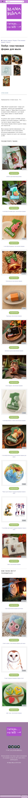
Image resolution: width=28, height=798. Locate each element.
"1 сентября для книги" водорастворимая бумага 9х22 (14, 528)
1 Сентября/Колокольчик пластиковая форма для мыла (14, 456)
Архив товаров (8, 40)
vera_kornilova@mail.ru (16, 750)
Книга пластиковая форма (14, 564)
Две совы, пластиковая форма (14, 713)
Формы (15, 40)
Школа (8, 42)
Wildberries (14, 112)
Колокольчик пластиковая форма (14, 281)
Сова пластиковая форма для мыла (14, 608)
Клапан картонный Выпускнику (14, 176)
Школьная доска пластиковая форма (14, 351)
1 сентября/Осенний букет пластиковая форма (14, 211)
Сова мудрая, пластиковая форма (14, 385)
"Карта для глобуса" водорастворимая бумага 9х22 (14, 492)
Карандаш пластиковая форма (14, 316)
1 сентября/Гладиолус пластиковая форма (14, 246)
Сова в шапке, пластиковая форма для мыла (14, 643)
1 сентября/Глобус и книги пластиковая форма (14, 420)
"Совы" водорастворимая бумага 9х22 (14, 678)
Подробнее (14, 173)
